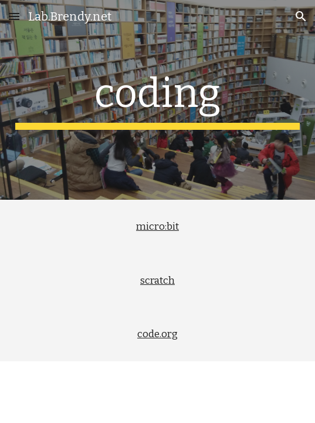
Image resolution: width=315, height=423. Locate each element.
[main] (157, 100)
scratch (157, 280)
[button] (14, 16)
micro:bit (157, 226)
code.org (157, 334)
